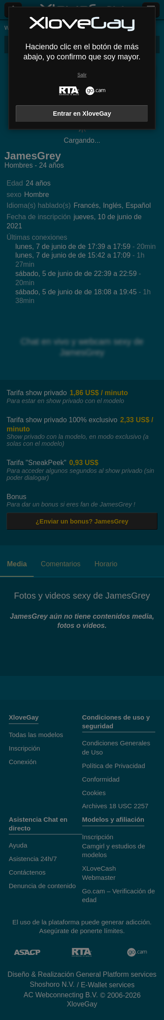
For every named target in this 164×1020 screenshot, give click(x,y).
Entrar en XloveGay (82, 113)
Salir (82, 74)
